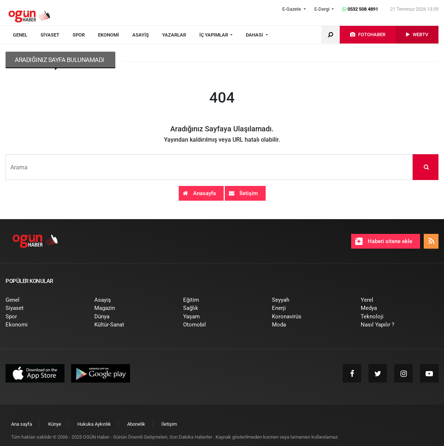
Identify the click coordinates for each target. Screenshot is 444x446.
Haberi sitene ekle (383, 241)
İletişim (243, 193)
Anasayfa (199, 193)
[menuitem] (27, 35)
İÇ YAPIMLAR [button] (214, 35)
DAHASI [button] (255, 35)
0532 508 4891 (360, 9)
